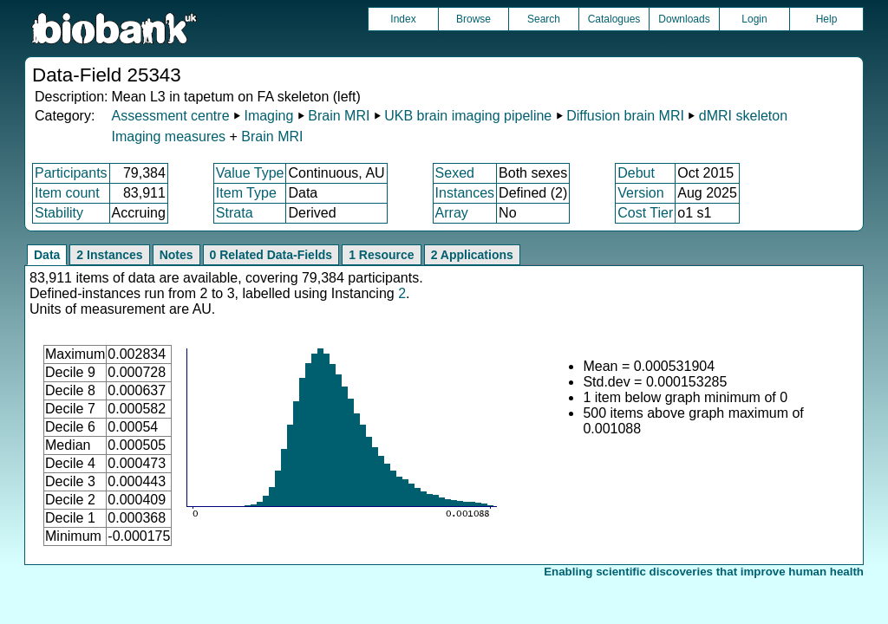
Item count (67, 192)
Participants (71, 173)
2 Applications (472, 255)
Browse (473, 19)
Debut (636, 173)
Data (47, 255)
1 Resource (381, 255)
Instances (464, 192)
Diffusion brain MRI (625, 115)
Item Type (246, 192)
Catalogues (614, 19)
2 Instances (109, 255)
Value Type (250, 173)
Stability (59, 212)
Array (451, 212)
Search (543, 19)
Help (827, 19)
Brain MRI (338, 115)
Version (640, 192)
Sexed (454, 173)
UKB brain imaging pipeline (468, 115)
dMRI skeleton (743, 115)
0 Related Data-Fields (271, 255)
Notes (176, 255)
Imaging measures (170, 136)
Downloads (683, 19)
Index (402, 19)
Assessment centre (170, 115)
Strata (234, 212)
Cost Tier (645, 212)
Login (754, 19)
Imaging (268, 115)
